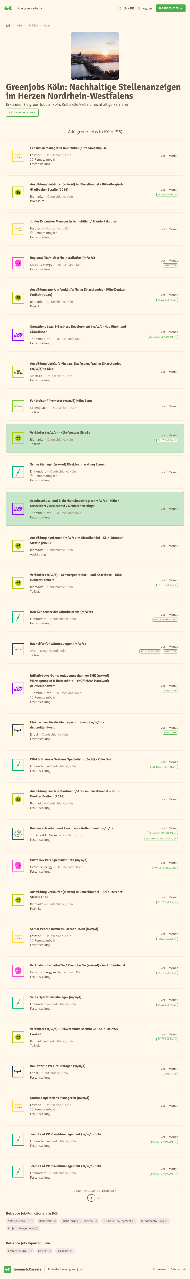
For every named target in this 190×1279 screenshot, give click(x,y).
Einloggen (145, 8)
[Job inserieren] (171, 8)
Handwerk (47, 1221)
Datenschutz (178, 1269)
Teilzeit (44, 1251)
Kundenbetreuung (154, 1221)
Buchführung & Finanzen (79, 1221)
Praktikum (65, 1251)
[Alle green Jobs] (30, 8)
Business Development (119, 1221)
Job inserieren (170, 8)
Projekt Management (23, 1228)
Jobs (19, 25)
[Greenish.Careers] (8, 8)
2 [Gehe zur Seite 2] (99, 1198)
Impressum (160, 1269)
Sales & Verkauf (20, 1221)
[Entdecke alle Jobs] (22, 113)
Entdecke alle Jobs (22, 112)
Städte (33, 25)
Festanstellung (20, 1251)
